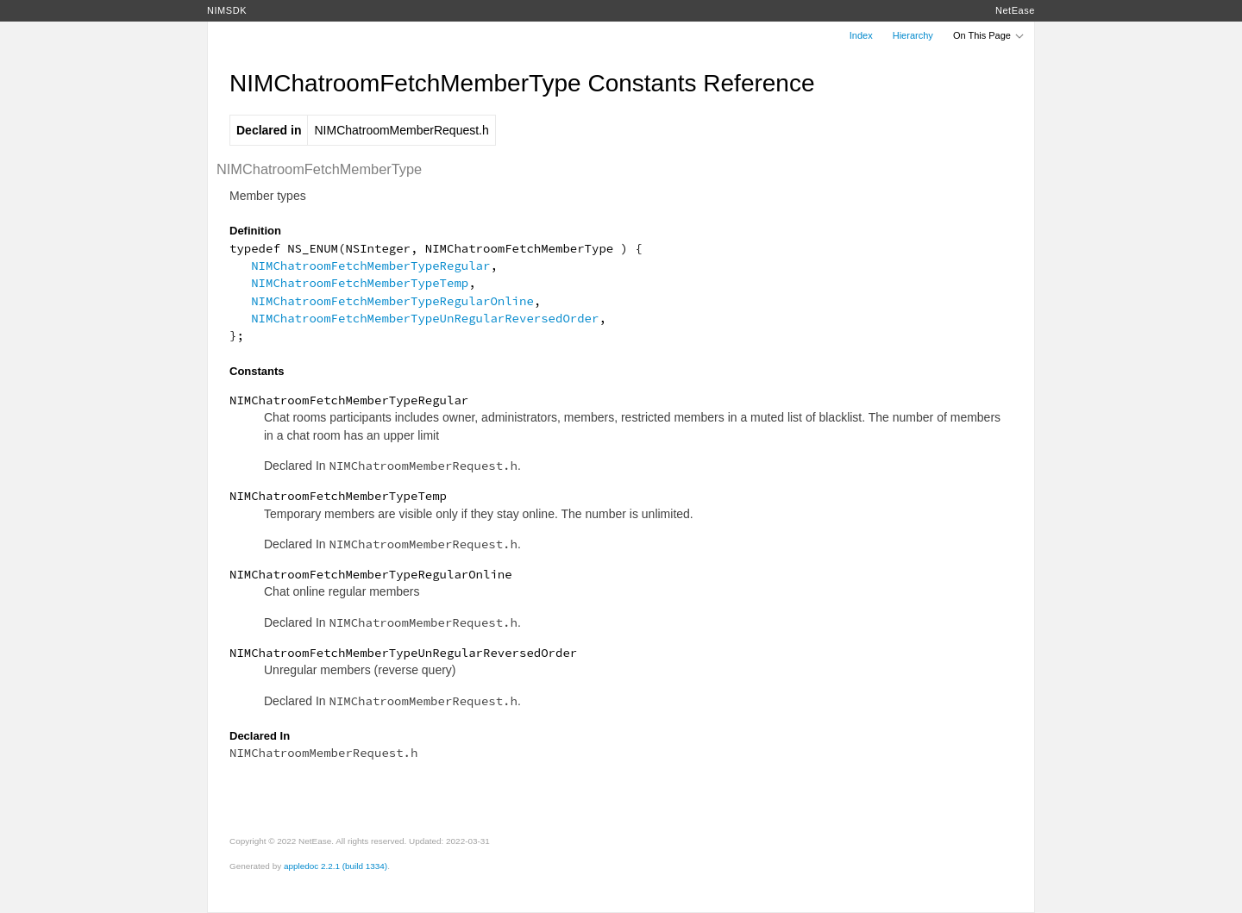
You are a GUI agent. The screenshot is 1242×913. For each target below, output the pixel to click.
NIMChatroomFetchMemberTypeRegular (370, 265)
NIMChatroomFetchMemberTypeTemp (359, 283)
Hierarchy (913, 35)
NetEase (1015, 10)
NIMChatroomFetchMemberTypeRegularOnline (392, 301)
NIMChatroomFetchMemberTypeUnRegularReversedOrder (425, 318)
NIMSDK (227, 10)
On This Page (989, 35)
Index (861, 35)
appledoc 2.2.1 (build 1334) (335, 866)
